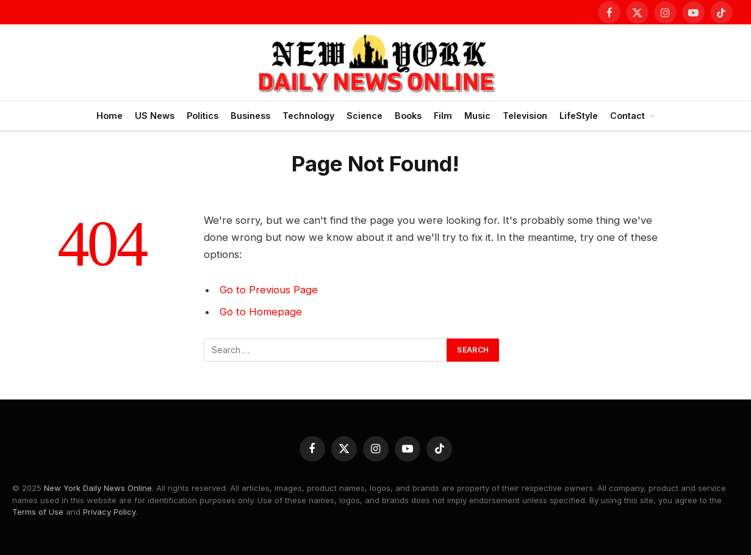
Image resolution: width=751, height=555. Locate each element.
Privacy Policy (109, 512)
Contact (627, 115)
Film (443, 115)
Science (365, 115)
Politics (202, 115)
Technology (308, 115)
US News (154, 115)
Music (477, 115)
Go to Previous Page (269, 290)
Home (109, 115)
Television (525, 115)
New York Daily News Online (98, 488)
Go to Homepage (261, 312)
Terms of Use (37, 512)
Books (408, 115)
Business (250, 115)
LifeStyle (578, 115)
